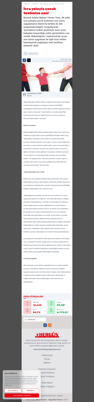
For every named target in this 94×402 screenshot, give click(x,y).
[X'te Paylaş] (29, 60)
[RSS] (50, 325)
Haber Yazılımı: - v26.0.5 (47, 400)
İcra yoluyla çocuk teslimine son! (52, 4)
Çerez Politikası (47, 376)
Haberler (26, 4)
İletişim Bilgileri (47, 386)
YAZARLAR (29, 319)
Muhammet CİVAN (36, 94)
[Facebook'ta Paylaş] (24, 60)
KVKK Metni (47, 382)
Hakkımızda (47, 355)
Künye (47, 359)
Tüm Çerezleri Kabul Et (21, 395)
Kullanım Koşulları (47, 369)
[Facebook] (45, 325)
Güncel (35, 4)
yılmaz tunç (33, 53)
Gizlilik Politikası (47, 372)
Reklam (47, 362)
